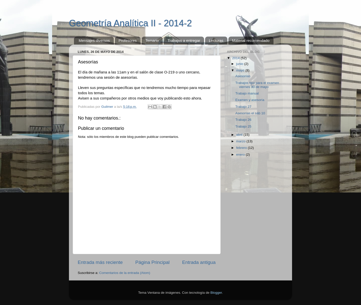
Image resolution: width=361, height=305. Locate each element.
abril (239, 135)
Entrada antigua (199, 262)
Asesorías (242, 76)
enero (241, 154)
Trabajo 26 (243, 120)
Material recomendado (250, 40)
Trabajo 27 (243, 107)
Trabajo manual (247, 93)
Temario (152, 40)
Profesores (128, 40)
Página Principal (152, 262)
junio (240, 64)
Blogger (216, 292)
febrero (242, 148)
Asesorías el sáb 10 (250, 113)
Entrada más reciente (100, 262)
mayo (240, 70)
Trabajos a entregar (183, 40)
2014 (236, 58)
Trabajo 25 (243, 126)
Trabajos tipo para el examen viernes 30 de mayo (257, 85)
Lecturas (216, 40)
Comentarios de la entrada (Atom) (124, 273)
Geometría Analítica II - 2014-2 (130, 23)
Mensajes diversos (94, 40)
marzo (241, 141)
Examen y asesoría (249, 100)
